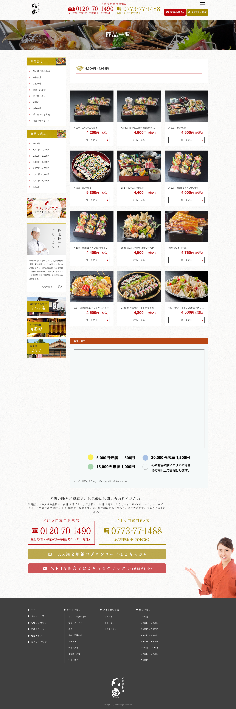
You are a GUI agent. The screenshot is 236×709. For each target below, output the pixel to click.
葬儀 (70, 629)
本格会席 (37, 77)
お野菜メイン (110, 629)
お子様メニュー (40, 96)
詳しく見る (91, 139)
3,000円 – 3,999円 (149, 635)
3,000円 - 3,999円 (41, 162)
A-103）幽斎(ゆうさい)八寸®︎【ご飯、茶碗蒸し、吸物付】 (92, 247)
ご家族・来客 (74, 654)
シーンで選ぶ (74, 610)
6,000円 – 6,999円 (149, 654)
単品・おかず (39, 90)
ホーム (34, 610)
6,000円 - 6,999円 (41, 180)
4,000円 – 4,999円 (149, 641)
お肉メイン (109, 617)
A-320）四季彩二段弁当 (86, 127)
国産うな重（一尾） (178, 247)
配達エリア (36, 636)
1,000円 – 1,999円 (149, 623)
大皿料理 (37, 83)
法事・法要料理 (75, 635)
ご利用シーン (37, 629)
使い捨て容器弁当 (41, 71)
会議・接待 (73, 648)
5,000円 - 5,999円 (41, 174)
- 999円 (36, 143)
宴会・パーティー (76, 623)
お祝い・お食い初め (77, 617)
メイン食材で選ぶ (112, 610)
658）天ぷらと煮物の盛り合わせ (137, 247)
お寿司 (36, 102)
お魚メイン (109, 623)
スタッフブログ (39, 642)
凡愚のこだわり (39, 623)
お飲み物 (37, 108)
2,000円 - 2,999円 (41, 156)
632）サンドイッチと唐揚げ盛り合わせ (186, 307)
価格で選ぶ (145, 610)
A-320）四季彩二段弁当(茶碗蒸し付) (139, 127)
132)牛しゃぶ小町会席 (132, 187)
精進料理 (72, 641)
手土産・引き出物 (41, 114)
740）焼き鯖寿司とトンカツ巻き (137, 308)
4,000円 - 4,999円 (41, 168)
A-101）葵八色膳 (177, 127)
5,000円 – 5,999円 (149, 648)
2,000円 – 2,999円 (149, 629)
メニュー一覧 (37, 616)
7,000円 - (37, 187)
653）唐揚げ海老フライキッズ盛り (91, 308)
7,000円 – (145, 660)
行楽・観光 (73, 660)
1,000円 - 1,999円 (41, 149)
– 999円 (144, 617)
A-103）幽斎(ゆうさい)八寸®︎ (183, 187)
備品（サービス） (41, 120)
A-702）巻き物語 (82, 187)
